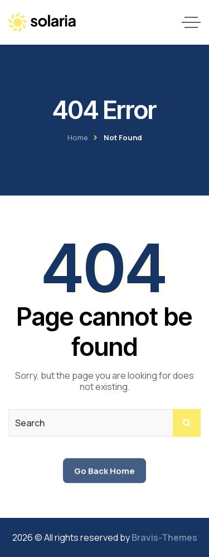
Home (77, 137)
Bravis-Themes (164, 537)
